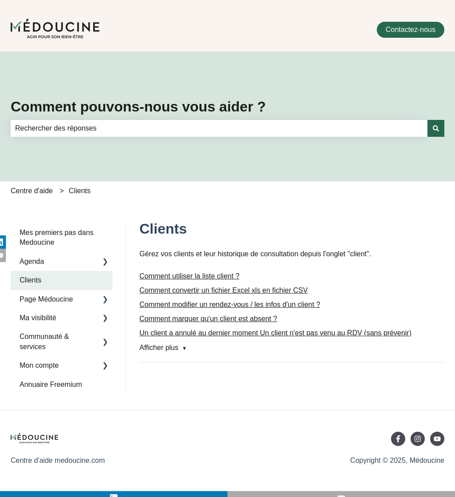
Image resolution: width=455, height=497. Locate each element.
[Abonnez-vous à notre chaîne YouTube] (437, 439)
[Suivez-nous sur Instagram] (418, 439)
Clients (80, 191)
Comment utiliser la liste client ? (189, 276)
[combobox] (219, 128)
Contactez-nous (410, 29)
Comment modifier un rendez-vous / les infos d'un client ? (230, 304)
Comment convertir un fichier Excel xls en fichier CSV (224, 290)
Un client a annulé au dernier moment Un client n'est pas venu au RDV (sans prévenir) (275, 333)
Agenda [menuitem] (32, 261)
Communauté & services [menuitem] (44, 341)
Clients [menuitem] (30, 280)
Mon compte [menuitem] (39, 365)
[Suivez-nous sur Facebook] (398, 439)
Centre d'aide (32, 191)
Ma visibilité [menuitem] (38, 318)
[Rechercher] (435, 128)
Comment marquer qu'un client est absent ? (208, 318)
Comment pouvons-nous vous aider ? (138, 107)
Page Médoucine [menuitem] (46, 299)
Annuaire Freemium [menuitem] (51, 384)
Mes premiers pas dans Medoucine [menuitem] (56, 237)
